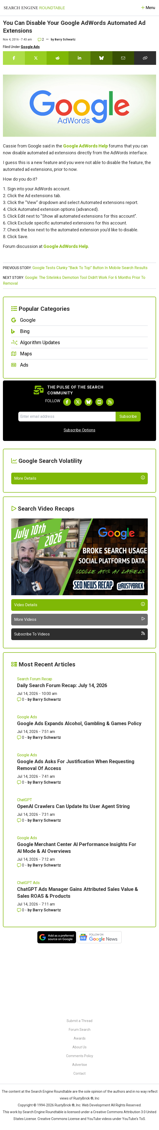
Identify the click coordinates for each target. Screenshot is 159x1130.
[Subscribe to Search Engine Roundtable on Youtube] (99, 402)
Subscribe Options (79, 430)
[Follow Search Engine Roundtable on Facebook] (67, 402)
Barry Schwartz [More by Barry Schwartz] (47, 767)
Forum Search (79, 1030)
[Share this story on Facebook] (14, 58)
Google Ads (30, 47)
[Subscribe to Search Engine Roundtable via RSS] (110, 402)
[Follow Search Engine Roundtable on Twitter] (78, 402)
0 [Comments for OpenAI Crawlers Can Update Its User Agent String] (21, 888)
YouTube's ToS (133, 1119)
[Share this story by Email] (123, 58)
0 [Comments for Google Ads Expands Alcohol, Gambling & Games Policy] (21, 805)
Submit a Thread (79, 1021)
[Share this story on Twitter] (36, 58)
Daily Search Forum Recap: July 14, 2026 (62, 754)
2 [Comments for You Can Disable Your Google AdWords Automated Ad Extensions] (41, 39)
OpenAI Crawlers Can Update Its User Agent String (73, 874)
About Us (79, 1047)
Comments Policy (79, 1056)
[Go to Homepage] (34, 8)
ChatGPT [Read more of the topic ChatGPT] (24, 868)
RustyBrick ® (65, 1105)
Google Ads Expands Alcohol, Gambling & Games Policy (79, 792)
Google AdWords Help (85, 145)
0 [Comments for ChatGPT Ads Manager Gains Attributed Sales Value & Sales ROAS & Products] (21, 978)
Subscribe (128, 416)
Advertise (79, 1065)
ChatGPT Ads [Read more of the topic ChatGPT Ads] (28, 951)
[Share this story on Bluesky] (101, 58)
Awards (80, 1038)
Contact (79, 1073)
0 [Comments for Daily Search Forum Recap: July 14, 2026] (21, 767)
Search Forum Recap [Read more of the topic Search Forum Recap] (34, 747)
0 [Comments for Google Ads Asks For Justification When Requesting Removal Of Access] (21, 850)
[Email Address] (67, 416)
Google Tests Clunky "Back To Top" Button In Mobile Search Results (90, 267)
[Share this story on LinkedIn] (79, 58)
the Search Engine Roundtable (48, 1091)
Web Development (96, 1105)
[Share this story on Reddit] (58, 58)
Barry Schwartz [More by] (65, 39)
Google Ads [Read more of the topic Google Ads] (27, 785)
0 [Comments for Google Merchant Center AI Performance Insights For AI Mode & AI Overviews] (21, 933)
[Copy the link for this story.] (145, 58)
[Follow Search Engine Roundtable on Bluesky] (88, 402)
